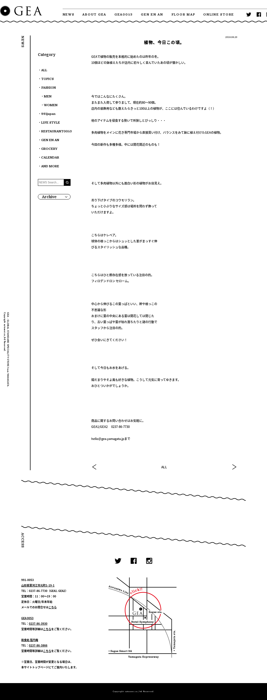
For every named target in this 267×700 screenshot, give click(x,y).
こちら (52, 607)
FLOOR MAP (183, 14)
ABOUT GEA (94, 14)
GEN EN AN (152, 14)
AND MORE (50, 166)
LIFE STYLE (50, 122)
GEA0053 (123, 14)
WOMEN (50, 105)
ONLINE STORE (218, 14)
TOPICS (47, 79)
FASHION (48, 88)
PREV (94, 467)
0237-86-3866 (38, 645)
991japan (48, 114)
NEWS (68, 14)
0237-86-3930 (38, 623)
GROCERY (49, 149)
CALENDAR (50, 157)
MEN (47, 96)
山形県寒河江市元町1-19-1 (37, 585)
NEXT (234, 467)
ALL (164, 466)
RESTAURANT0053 (56, 131)
